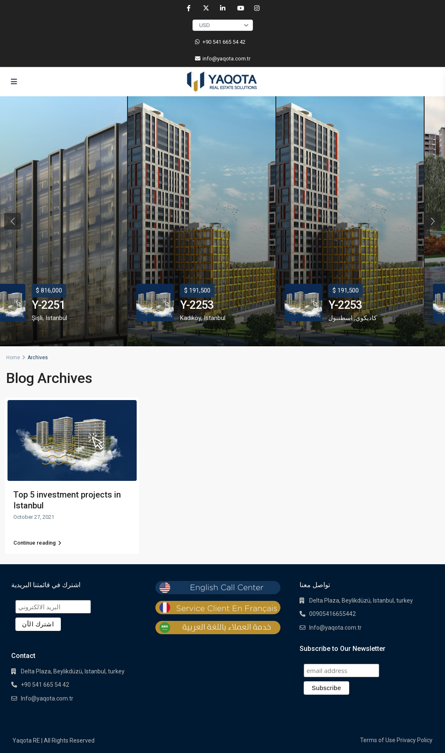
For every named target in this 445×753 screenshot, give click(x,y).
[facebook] (188, 8)
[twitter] (205, 8)
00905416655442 (332, 613)
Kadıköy (190, 318)
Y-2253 (196, 305)
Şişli (37, 318)
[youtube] (239, 8)
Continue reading (37, 543)
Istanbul (56, 318)
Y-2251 (48, 305)
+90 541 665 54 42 (45, 684)
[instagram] (256, 8)
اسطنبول (340, 318)
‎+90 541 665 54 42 (223, 42)
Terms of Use (377, 740)
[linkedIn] (222, 8)
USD (204, 25)
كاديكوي (366, 318)
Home (13, 357)
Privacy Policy (414, 740)
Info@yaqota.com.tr (47, 698)
